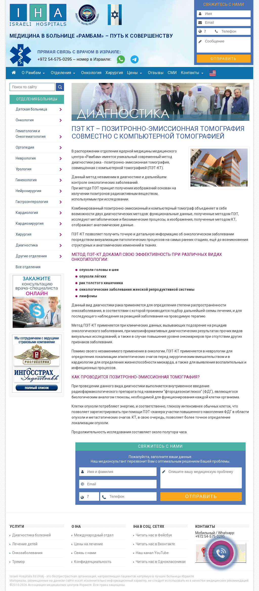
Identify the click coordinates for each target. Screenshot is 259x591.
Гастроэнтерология (32, 202)
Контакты (192, 72)
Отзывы (156, 72)
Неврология (26, 158)
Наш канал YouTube (152, 553)
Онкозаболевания (27, 553)
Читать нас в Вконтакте (155, 544)
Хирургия (114, 72)
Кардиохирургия (30, 223)
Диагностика (27, 245)
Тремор (18, 562)
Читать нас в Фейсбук (154, 535)
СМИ (172, 72)
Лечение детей (24, 544)
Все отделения (28, 267)
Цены (134, 72)
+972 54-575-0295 (54, 59)
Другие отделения (31, 256)
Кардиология (27, 213)
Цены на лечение (88, 544)
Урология (23, 169)
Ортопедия (25, 147)
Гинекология (26, 180)
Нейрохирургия (28, 191)
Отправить (223, 59)
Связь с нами (85, 553)
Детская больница (31, 109)
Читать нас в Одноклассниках (161, 562)
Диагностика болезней (31, 535)
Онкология (91, 72)
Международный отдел (94, 535)
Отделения (63, 72)
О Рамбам (33, 72)
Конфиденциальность (93, 562)
